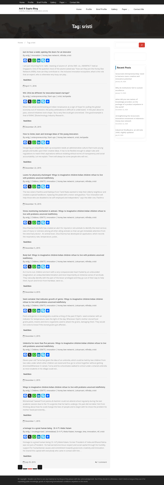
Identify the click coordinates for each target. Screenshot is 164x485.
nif (98, 431)
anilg (27, 55)
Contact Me (75, 2)
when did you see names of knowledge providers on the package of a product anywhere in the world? (129, 103)
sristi (69, 55)
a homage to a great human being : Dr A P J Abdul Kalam (47, 428)
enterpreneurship (39, 96)
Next (40, 467)
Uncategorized (38, 431)
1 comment (102, 462)
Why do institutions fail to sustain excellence (129, 89)
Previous (20, 467)
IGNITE (43, 181)
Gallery (53, 2)
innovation (36, 55)
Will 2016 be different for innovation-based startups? (46, 93)
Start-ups (52, 96)
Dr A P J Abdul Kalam (65, 431)
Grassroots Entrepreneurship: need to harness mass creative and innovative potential (129, 76)
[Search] (142, 45)
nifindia (63, 55)
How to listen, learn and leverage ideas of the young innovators (50, 134)
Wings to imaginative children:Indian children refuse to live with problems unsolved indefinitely (64, 387)
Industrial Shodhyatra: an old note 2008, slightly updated (129, 131)
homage (78, 431)
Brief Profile (42, 2)
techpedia (67, 96)
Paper (62, 2)
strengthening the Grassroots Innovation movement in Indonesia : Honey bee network (129, 118)
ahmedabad (51, 431)
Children (35, 181)
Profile (30, 2)
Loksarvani (79, 181)
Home (22, 2)
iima (84, 431)
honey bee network (51, 55)
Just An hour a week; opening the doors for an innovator (47, 52)
